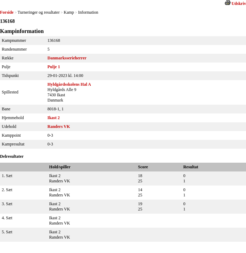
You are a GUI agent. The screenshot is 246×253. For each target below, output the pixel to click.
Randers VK (58, 126)
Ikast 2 (53, 117)
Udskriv (239, 3)
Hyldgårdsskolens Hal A (69, 84)
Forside (7, 12)
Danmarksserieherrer (66, 58)
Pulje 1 (53, 66)
